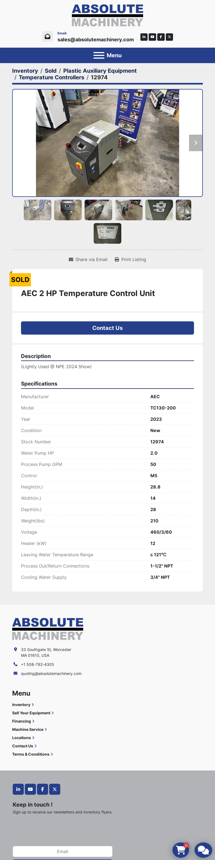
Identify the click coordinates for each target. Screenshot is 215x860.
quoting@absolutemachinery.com (51, 673)
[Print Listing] (130, 259)
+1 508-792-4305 (37, 664)
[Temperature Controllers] (51, 77)
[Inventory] (25, 70)
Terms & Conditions (30, 754)
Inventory (21, 704)
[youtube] (152, 37)
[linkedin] (144, 37)
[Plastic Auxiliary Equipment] (100, 70)
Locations (21, 737)
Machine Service (27, 729)
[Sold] (51, 70)
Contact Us (107, 328)
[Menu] (98, 55)
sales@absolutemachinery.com (95, 39)
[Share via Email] (88, 259)
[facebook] (161, 37)
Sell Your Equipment (31, 712)
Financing (21, 721)
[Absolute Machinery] (47, 628)
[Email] (62, 851)
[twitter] (169, 37)
